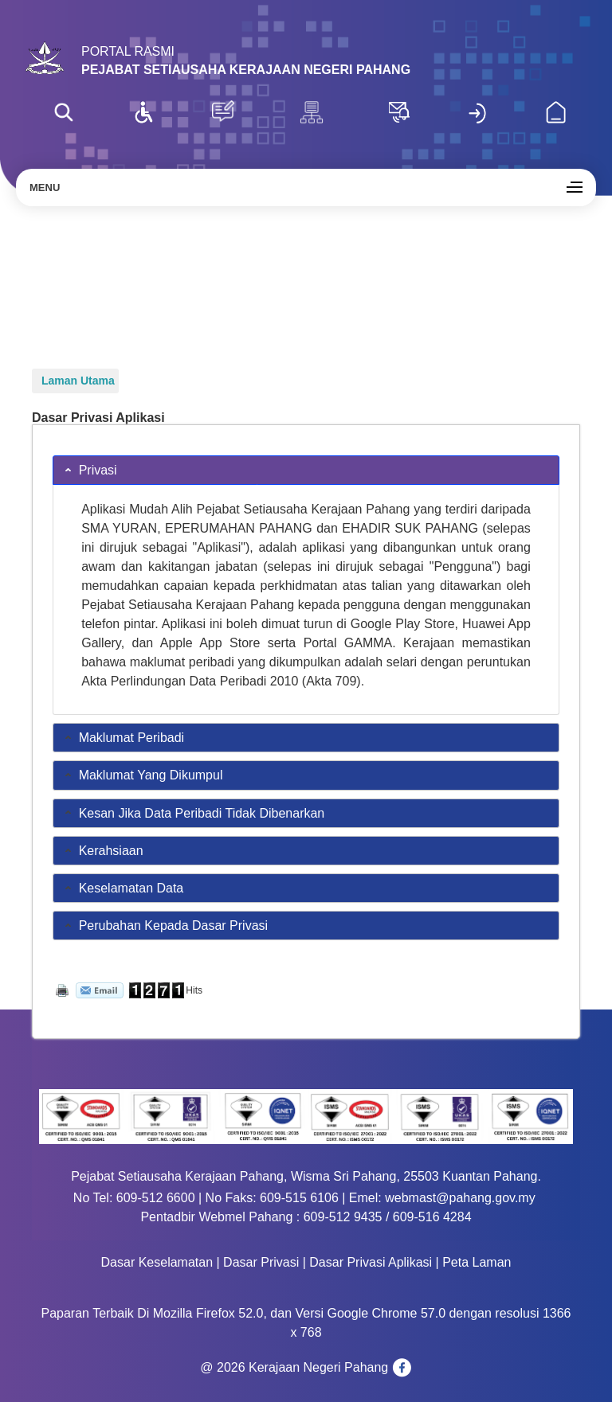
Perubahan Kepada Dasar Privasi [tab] (165, 924)
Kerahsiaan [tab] (102, 850)
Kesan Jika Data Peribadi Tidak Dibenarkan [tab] (193, 812)
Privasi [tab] (89, 469)
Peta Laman (476, 1262)
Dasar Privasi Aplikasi (370, 1262)
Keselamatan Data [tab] (122, 887)
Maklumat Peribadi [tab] (123, 737)
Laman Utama (78, 379)
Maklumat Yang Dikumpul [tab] (142, 774)
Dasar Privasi (261, 1262)
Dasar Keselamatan (157, 1262)
